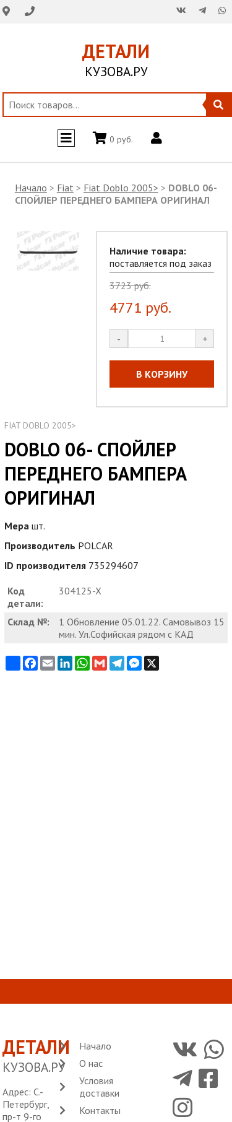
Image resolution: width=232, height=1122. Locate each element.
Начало (31, 187)
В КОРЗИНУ (161, 374)
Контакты (100, 1110)
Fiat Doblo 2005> (121, 187)
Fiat (65, 187)
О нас (91, 1063)
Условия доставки (99, 1086)
